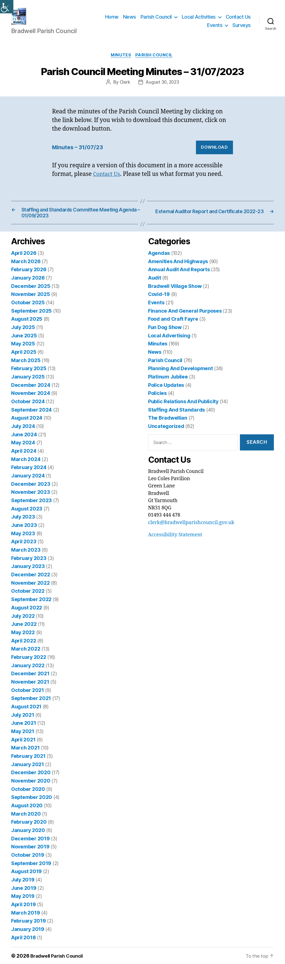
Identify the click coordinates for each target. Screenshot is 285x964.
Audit (154, 287)
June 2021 (23, 726)
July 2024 (23, 433)
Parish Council (156, 21)
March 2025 (25, 368)
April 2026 (23, 262)
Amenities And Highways (177, 270)
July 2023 (23, 522)
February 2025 (28, 376)
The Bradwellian (167, 425)
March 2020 (25, 815)
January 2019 (27, 929)
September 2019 (30, 864)
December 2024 (30, 392)
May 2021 (22, 734)
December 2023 (30, 490)
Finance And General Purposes (184, 319)
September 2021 (30, 701)
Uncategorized (166, 433)
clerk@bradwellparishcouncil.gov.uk (190, 529)
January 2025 (28, 384)
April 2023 (23, 547)
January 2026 (28, 287)
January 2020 (28, 831)
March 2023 (25, 555)
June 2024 (24, 441)
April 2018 (23, 937)
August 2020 (26, 807)
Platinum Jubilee (167, 384)
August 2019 (26, 872)
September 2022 (31, 604)
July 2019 (22, 880)
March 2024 (25, 466)
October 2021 (27, 693)
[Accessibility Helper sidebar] (6, 6)
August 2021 (26, 709)
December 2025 (30, 295)
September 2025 (31, 319)
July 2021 (22, 717)
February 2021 (28, 758)
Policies (157, 400)
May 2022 (23, 636)
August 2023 (26, 514)
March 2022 (25, 652)
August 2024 (26, 425)
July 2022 (23, 620)
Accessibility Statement (175, 541)
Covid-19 (158, 303)
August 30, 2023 (162, 91)
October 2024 (28, 409)
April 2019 (23, 904)
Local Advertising (169, 344)
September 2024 (31, 417)
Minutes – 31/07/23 (79, 156)
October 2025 (28, 311)
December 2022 (30, 579)
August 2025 (26, 327)
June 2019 (23, 888)
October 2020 (28, 791)
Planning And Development (180, 376)
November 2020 (30, 782)
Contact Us (238, 21)
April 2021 (23, 742)
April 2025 (23, 360)
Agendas (158, 262)
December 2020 (30, 774)
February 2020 (28, 823)
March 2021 (25, 750)
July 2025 (23, 335)
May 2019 (22, 896)
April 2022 (23, 644)
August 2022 (26, 612)
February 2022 (28, 661)
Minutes (120, 64)
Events (214, 29)
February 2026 (28, 279)
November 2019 (30, 847)
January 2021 (27, 766)
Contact (104, 183)
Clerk (124, 91)
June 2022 (23, 628)
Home (112, 21)
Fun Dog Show (165, 335)
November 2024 (30, 400)
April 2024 (23, 457)
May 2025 (23, 352)
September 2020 (31, 799)
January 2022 (27, 669)
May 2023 (23, 539)
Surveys (241, 29)
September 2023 (31, 506)
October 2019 (27, 856)
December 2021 (30, 677)
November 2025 (30, 303)
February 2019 (28, 921)
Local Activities (199, 21)
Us (119, 183)
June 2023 (23, 531)
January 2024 (28, 482)
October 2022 (27, 596)
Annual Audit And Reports (178, 279)
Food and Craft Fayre (173, 327)
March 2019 (25, 912)
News (129, 21)
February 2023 (28, 563)
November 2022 (30, 587)
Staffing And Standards (176, 417)
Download (214, 156)
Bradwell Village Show (174, 295)
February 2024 (28, 474)
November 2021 (29, 685)
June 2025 (24, 344)
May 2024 (23, 449)
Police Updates (166, 392)
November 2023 (30, 498)
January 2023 (27, 571)
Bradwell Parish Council (58, 955)
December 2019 (30, 839)
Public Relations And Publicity (183, 409)
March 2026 (25, 270)
